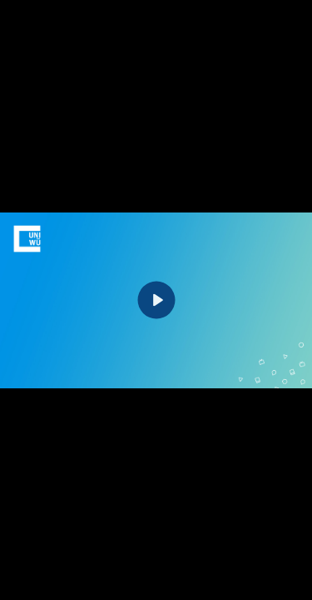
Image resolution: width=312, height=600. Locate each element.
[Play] (156, 300)
